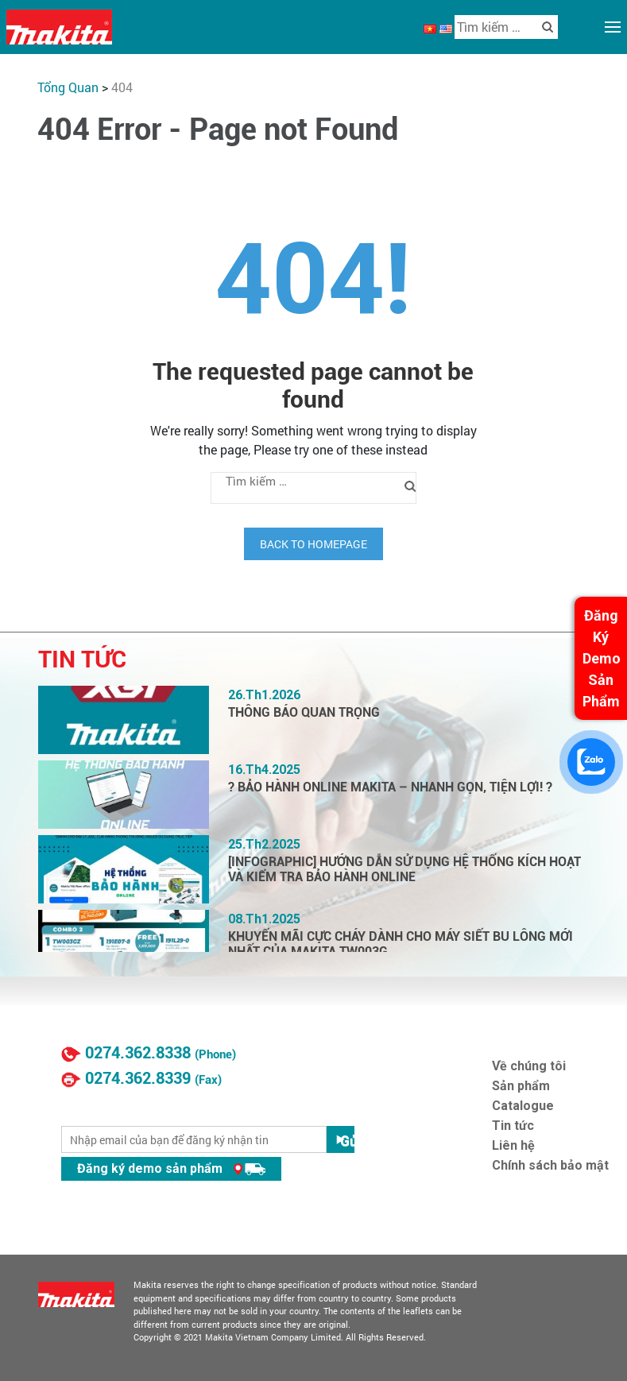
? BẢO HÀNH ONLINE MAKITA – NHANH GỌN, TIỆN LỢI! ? (390, 787)
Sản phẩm (521, 1085)
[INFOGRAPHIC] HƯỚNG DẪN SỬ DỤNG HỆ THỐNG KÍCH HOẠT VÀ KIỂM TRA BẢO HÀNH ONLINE (404, 869)
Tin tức (513, 1125)
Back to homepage (313, 543)
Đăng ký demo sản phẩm (171, 1168)
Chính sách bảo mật (550, 1165)
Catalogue (523, 1105)
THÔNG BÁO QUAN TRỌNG (304, 712)
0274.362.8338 (138, 1052)
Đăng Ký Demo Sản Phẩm (601, 658)
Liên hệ (513, 1145)
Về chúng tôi (529, 1065)
